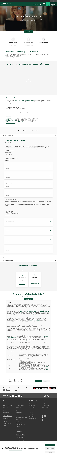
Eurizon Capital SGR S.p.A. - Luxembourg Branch (24, 100)
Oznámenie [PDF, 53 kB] (10, 118)
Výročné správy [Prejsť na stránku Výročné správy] (32, 407)
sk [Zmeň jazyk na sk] (51, 1)
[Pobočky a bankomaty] (45, 1)
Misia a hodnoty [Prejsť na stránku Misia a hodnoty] (6, 412)
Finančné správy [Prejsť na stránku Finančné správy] (32, 405)
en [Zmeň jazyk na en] (55, 1)
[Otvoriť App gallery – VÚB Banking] (52, 388)
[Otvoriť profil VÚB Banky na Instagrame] (19, 396)
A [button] (42, 419)
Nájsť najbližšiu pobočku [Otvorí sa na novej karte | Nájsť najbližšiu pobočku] (35, 283)
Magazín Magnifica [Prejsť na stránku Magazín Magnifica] (32, 420)
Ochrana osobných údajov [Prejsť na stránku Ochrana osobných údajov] (21, 439)
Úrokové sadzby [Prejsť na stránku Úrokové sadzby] (19, 412)
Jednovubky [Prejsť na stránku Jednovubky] (31, 414)
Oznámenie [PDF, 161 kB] (11, 119)
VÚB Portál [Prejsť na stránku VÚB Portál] (18, 426)
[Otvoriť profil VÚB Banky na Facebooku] (10, 396)
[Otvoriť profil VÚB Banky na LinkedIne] (13, 396)
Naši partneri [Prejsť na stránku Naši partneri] (5, 421)
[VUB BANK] (6, 4)
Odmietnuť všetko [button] (50, 448)
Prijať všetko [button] (50, 445)
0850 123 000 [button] (46, 381)
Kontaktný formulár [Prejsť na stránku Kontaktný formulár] (45, 405)
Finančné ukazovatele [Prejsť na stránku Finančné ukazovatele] (33, 403)
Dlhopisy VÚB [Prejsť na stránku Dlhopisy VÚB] (18, 419)
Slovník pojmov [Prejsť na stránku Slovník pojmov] (19, 431)
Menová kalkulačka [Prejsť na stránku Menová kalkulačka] (19, 408)
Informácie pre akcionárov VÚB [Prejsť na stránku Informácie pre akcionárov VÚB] (22, 415)
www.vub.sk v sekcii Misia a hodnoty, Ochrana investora (24, 340)
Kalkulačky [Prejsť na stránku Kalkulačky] (18, 414)
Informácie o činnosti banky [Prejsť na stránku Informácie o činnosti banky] (34, 408)
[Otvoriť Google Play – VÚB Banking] (37, 388)
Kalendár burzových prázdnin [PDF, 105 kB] (14, 121)
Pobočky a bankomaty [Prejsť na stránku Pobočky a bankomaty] (46, 407)
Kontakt (39, 1)
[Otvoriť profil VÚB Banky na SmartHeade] (21, 396)
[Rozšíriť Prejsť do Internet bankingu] (48, 4)
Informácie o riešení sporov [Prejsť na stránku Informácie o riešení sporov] (21, 440)
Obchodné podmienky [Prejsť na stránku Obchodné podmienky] (20, 405)
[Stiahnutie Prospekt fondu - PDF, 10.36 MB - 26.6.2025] (28, 175)
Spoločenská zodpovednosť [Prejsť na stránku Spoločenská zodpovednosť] (8, 420)
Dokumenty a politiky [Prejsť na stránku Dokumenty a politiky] (7, 423)
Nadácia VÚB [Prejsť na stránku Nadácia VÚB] (5, 425)
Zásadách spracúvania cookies (15, 450)
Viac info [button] (50, 452)
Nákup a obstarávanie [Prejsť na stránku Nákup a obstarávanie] (7, 408)
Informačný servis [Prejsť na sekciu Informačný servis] (19, 403)
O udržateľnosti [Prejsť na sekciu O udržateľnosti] (6, 418)
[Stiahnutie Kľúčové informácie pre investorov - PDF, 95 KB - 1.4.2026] (28, 240)
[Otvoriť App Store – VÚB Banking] (44, 388)
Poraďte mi (28, 299)
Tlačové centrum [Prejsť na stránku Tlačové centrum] (45, 408)
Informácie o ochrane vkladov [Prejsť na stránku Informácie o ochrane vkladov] (21, 417)
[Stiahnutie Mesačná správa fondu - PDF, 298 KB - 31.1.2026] (28, 222)
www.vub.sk (47, 366)
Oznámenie (8, 115)
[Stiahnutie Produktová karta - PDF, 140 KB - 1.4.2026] (28, 193)
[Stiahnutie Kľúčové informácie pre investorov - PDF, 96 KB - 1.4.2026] (28, 184)
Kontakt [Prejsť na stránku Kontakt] (43, 403)
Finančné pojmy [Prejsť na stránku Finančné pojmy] (19, 429)
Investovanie (5, 8)
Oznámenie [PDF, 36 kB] (10, 122)
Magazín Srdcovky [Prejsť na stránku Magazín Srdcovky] (32, 418)
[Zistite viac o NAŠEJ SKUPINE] (46, 396)
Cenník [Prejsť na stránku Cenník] (17, 410)
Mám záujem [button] (28, 31)
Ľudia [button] (2, 1)
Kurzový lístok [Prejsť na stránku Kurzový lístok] (18, 407)
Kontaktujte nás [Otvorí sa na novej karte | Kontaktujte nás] (22, 283)
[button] (40, 4)
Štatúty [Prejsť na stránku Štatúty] (17, 421)
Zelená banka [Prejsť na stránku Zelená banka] (31, 416)
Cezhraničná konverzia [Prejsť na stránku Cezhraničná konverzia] (20, 424)
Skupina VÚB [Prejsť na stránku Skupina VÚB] (5, 407)
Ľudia (1, 8)
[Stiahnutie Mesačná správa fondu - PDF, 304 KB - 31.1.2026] (28, 166)
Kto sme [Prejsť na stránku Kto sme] (4, 403)
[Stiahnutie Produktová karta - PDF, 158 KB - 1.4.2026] (28, 249)
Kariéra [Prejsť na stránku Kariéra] (4, 410)
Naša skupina (35, 4)
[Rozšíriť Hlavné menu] (44, 4)
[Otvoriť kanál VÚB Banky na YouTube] (16, 396)
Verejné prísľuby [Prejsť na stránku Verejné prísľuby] (19, 422)
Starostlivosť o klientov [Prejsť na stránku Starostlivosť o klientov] (7, 405)
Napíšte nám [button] (38, 381)
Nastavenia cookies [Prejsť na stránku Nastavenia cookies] (19, 428)
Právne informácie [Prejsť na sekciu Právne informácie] (19, 437)
